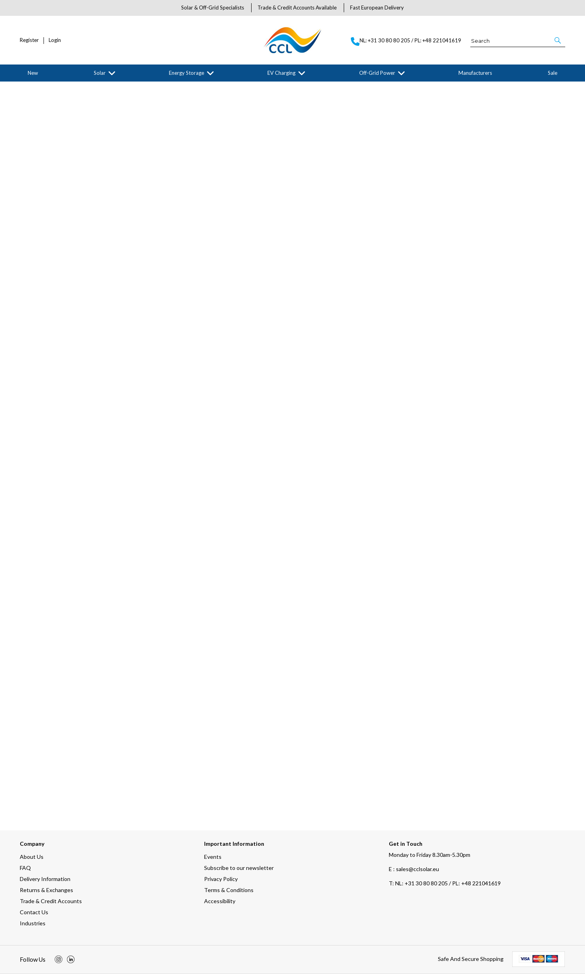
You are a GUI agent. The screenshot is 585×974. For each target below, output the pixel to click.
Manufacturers (475, 73)
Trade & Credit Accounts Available (297, 7)
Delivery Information (45, 878)
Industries (32, 923)
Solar (100, 73)
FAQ (25, 867)
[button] (558, 40)
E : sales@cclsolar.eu (414, 869)
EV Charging (281, 73)
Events (213, 856)
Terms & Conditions (229, 890)
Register (29, 40)
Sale (552, 73)
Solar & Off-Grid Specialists (212, 7)
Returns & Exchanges (46, 890)
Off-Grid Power (377, 73)
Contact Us (34, 912)
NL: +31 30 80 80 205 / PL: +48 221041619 (445, 883)
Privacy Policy (221, 878)
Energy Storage (186, 73)
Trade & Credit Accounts (51, 901)
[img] (58, 959)
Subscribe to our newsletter (239, 867)
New (33, 73)
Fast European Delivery (377, 7)
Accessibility (219, 901)
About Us (32, 856)
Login (55, 40)
